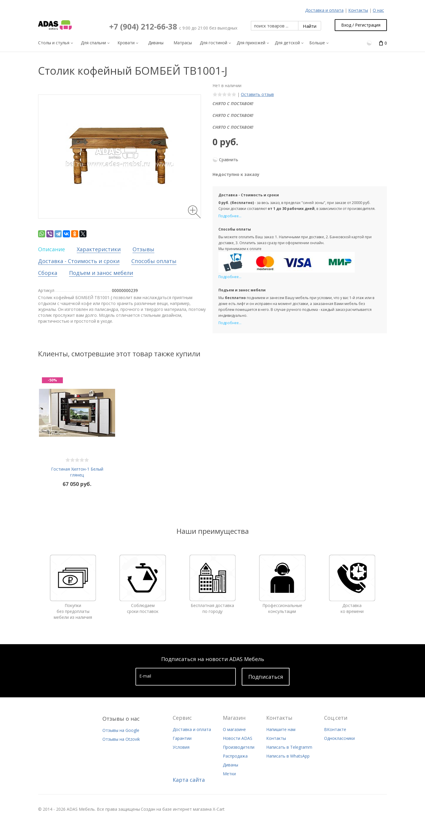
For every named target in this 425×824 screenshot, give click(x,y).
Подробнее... (229, 215)
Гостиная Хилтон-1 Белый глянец (77, 472)
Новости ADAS (237, 738)
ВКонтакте (335, 729)
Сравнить (228, 159)
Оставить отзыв (257, 94)
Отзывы (143, 249)
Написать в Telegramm (289, 747)
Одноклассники (339, 738)
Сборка (47, 272)
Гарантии (182, 738)
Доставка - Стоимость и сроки (79, 261)
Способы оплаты (153, 261)
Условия (181, 747)
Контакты (358, 10)
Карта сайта (189, 780)
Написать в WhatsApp (288, 756)
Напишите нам (280, 729)
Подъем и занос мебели (101, 272)
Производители (238, 747)
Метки (229, 773)
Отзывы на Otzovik (121, 739)
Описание (51, 249)
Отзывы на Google (120, 730)
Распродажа (235, 756)
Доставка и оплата (324, 10)
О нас (378, 10)
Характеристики (99, 249)
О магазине (234, 729)
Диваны (230, 765)
